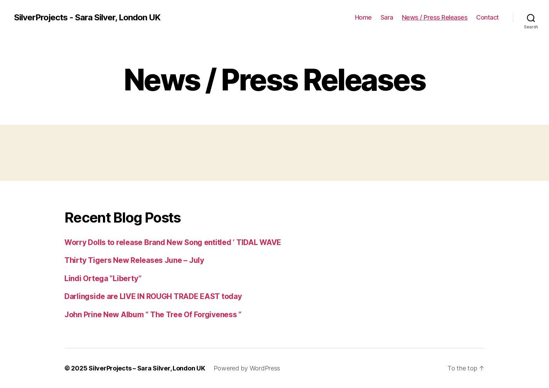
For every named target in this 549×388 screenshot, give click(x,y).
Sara (387, 17)
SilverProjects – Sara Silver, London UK (147, 368)
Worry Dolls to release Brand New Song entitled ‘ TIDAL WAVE (172, 242)
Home (363, 17)
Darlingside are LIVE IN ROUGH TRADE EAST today (153, 296)
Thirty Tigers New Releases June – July (134, 260)
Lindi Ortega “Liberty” (102, 278)
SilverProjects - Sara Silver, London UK (87, 17)
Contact (487, 17)
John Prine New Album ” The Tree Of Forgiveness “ (153, 314)
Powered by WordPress (247, 368)
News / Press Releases (435, 17)
